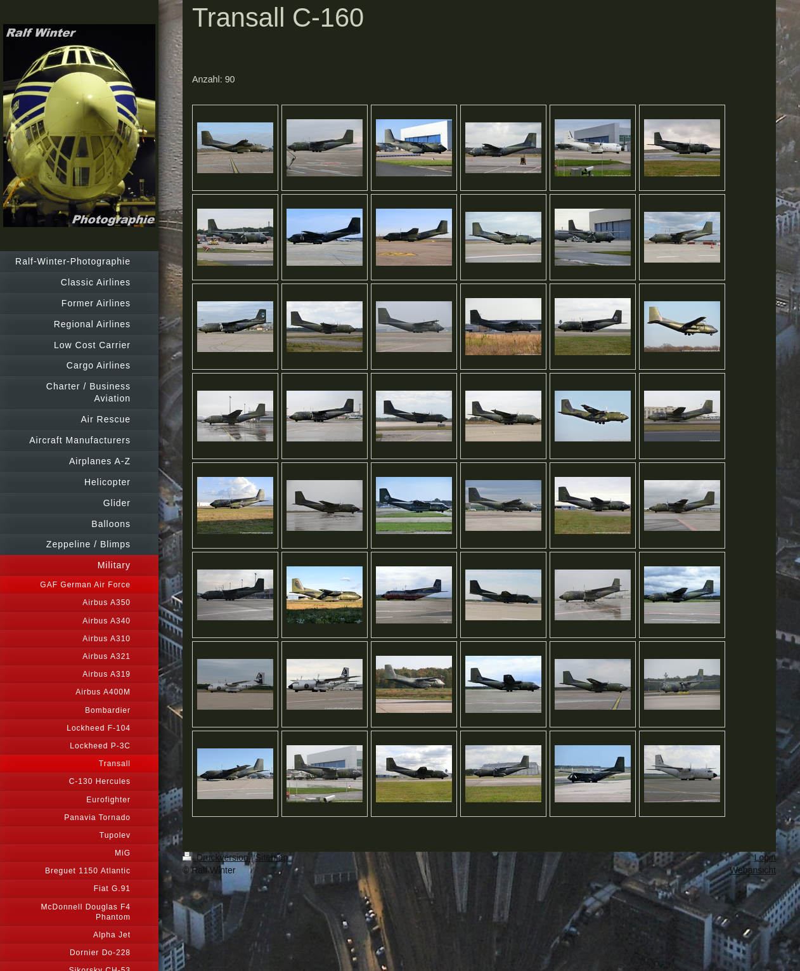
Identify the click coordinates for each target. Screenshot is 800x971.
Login (765, 857)
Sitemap (271, 857)
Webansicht (753, 870)
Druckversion (216, 857)
